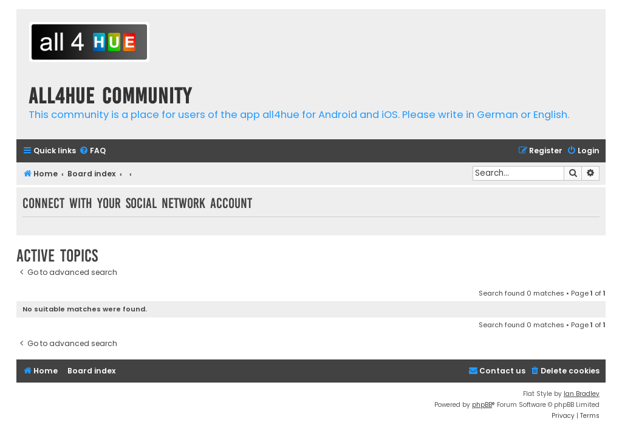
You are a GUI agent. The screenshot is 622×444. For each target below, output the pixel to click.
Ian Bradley (582, 393)
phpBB (482, 404)
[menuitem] (92, 151)
